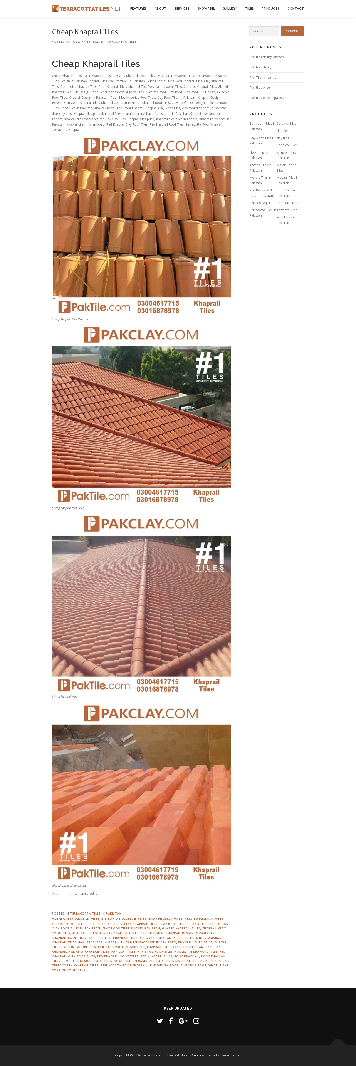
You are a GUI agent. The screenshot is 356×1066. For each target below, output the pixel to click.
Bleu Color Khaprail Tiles (123, 919)
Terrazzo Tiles (287, 210)
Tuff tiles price (259, 87)
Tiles (249, 8)
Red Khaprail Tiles (156, 956)
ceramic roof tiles (68, 924)
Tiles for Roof (193, 965)
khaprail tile (100, 938)
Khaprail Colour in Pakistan (97, 933)
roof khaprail (186, 956)
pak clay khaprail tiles (89, 952)
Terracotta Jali (259, 203)
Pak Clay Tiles (123, 952)
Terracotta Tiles (121, 42)
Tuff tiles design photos (266, 57)
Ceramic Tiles (286, 123)
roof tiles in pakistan (134, 961)
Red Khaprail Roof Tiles (118, 956)
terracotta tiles (287, 203)
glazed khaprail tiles (181, 928)
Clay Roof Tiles (173, 924)
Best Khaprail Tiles (83, 919)
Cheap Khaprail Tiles (104, 924)
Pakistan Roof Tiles (155, 952)
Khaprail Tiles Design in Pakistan (142, 938)
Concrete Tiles (287, 145)
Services (182, 8)
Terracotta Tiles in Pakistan (96, 913)
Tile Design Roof (164, 965)
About (161, 8)
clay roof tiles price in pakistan (131, 928)
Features (138, 8)
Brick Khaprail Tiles (165, 919)
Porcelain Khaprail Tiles (196, 952)
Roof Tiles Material (173, 961)
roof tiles (103, 961)
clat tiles (283, 131)
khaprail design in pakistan (190, 933)
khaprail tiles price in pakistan (117, 947)
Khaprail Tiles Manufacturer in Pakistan (140, 942)
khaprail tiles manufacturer (77, 942)
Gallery (230, 8)
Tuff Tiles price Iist (262, 77)
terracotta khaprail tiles (75, 965)
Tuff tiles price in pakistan (268, 97)
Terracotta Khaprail (211, 961)
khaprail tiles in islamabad (198, 938)
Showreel (206, 8)
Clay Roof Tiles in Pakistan (76, 928)
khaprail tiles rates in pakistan (175, 947)
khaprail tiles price (195, 942)
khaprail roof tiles (69, 938)
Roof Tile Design (77, 961)
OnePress (197, 1055)
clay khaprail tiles (141, 924)
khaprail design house (144, 933)
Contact (296, 8)
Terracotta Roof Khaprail (124, 965)
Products (271, 8)
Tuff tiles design (260, 67)
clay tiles (283, 138)
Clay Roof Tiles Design (209, 924)
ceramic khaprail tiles (204, 919)
